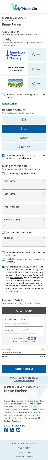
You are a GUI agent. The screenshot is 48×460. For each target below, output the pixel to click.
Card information (15, 319)
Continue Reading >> (12, 421)
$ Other (24, 147)
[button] (44, 97)
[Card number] (24, 324)
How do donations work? (24, 443)
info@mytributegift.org (24, 381)
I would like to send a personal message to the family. (25, 260)
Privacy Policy (24, 448)
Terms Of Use (24, 452)
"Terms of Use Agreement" (32, 275)
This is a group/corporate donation (21, 173)
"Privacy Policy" (16, 277)
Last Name (9, 193)
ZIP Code (8, 238)
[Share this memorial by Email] (18, 430)
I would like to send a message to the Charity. (22, 96)
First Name (9, 181)
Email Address (11, 206)
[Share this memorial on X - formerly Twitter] (12, 430)
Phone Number (11, 219)
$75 (24, 120)
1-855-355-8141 (29, 378)
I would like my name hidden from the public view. (23, 253)
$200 (24, 138)
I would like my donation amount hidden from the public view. (20, 156)
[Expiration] (12, 329)
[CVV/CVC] (29, 329)
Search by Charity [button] (9, 104)
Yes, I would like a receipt (17, 232)
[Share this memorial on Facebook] (6, 430)
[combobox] (6, 225)
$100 (24, 129)
